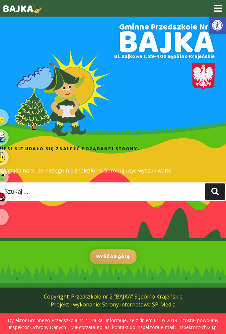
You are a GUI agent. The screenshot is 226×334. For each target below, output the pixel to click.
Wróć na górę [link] (113, 256)
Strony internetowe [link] (126, 304)
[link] (217, 25)
